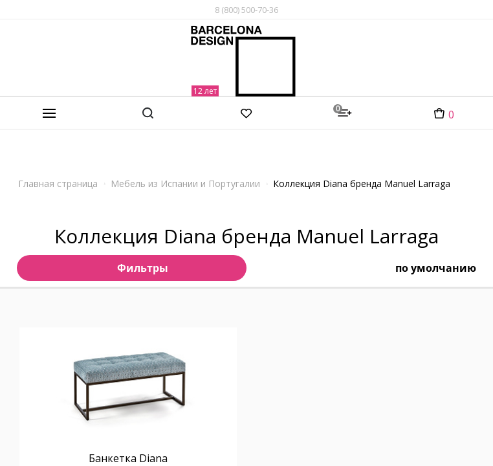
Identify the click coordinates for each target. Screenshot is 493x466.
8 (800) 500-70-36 (246, 10)
